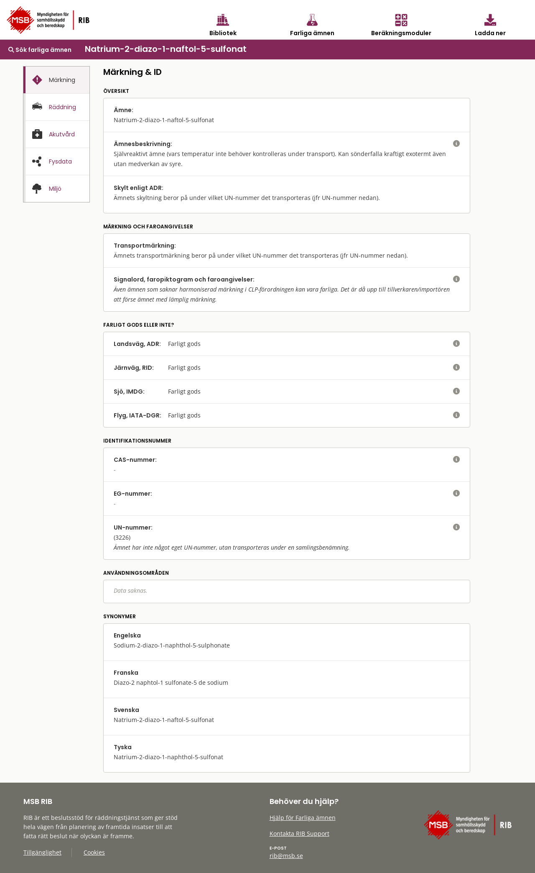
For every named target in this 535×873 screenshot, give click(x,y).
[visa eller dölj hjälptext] (456, 144)
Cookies (94, 852)
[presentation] (56, 80)
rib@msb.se (286, 856)
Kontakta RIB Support (299, 833)
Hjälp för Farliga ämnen (303, 818)
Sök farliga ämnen (39, 50)
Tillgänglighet (42, 852)
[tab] (56, 80)
